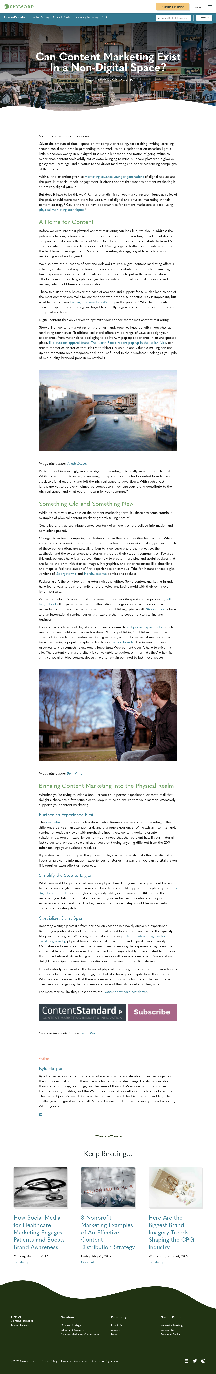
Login (197, 7)
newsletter (125, 991)
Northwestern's (95, 573)
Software (16, 1316)
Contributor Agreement (105, 1361)
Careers (115, 1330)
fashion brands (122, 642)
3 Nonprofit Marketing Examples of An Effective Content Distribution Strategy (108, 1232)
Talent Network (20, 1325)
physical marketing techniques (61, 209)
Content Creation (62, 17)
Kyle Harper (51, 1068)
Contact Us (167, 1330)
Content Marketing (22, 1320)
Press (114, 1334)
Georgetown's (66, 573)
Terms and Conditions (74, 1361)
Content (15, 17)
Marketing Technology (87, 17)
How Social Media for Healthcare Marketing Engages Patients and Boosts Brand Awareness (39, 1232)
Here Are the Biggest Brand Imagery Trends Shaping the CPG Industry (171, 1232)
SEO (104, 17)
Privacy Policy (49, 1361)
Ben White (74, 773)
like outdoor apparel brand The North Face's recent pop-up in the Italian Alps (107, 342)
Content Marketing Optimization (80, 1334)
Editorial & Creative (72, 1330)
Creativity (21, 1261)
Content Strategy (41, 17)
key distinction (56, 822)
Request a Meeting (173, 6)
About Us (116, 1325)
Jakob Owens (77, 463)
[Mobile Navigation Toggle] (210, 6)
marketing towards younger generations (114, 176)
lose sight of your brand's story (92, 301)
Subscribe (204, 17)
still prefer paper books (144, 626)
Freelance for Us (170, 1334)
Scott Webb (89, 1033)
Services (67, 1317)
